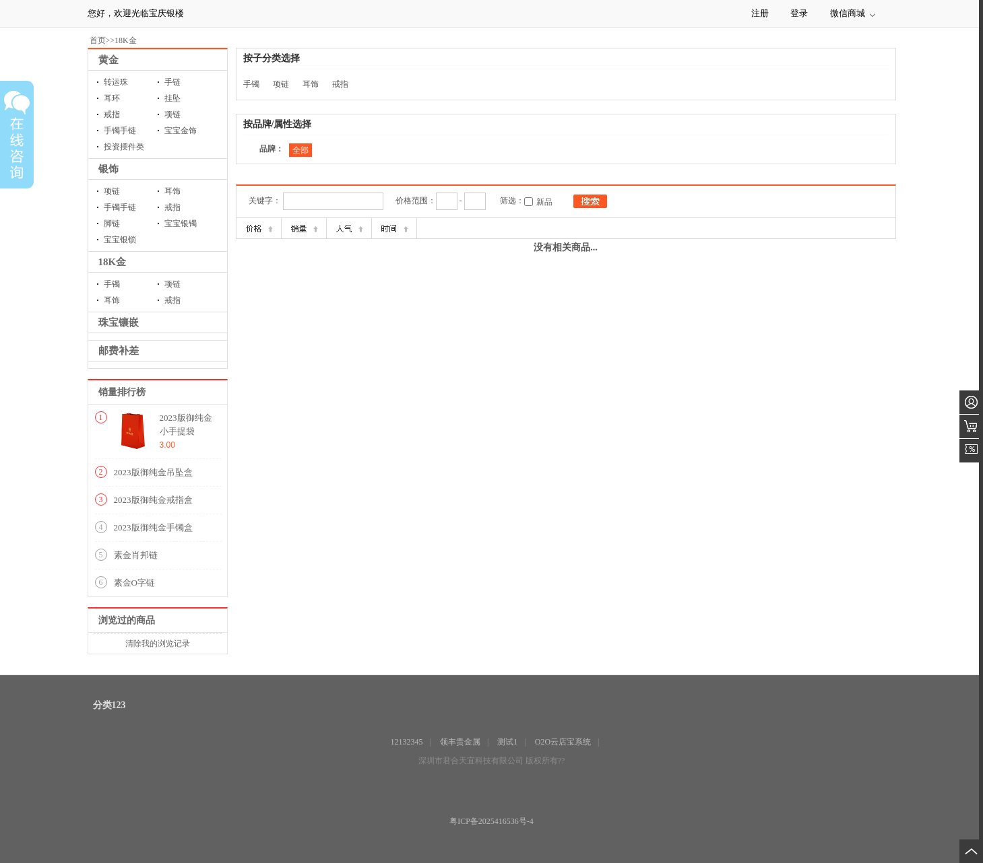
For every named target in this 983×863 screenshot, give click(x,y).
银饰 (108, 169)
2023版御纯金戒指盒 (153, 500)
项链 (172, 114)
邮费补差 (118, 350)
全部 (300, 150)
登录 (799, 13)
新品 (544, 202)
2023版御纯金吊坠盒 (153, 472)
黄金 (108, 60)
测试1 (507, 742)
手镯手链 (120, 130)
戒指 (112, 114)
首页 (98, 40)
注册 (760, 13)
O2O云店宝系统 (563, 742)
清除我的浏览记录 (157, 643)
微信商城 (847, 13)
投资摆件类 (124, 146)
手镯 (112, 284)
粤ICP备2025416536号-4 (491, 821)
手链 (172, 82)
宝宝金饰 (180, 130)
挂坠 (172, 98)
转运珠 (116, 82)
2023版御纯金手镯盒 (153, 527)
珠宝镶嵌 (118, 322)
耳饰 (172, 191)
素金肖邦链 (136, 555)
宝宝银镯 (180, 223)
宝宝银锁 (120, 239)
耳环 (112, 98)
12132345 (407, 742)
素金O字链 (134, 583)
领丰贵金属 (460, 742)
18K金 (126, 40)
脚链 (112, 223)
